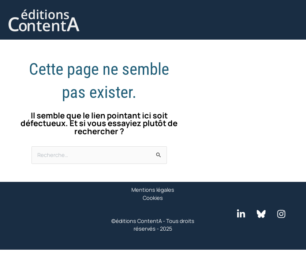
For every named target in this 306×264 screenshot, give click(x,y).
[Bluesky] (261, 214)
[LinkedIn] (241, 214)
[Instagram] (281, 214)
